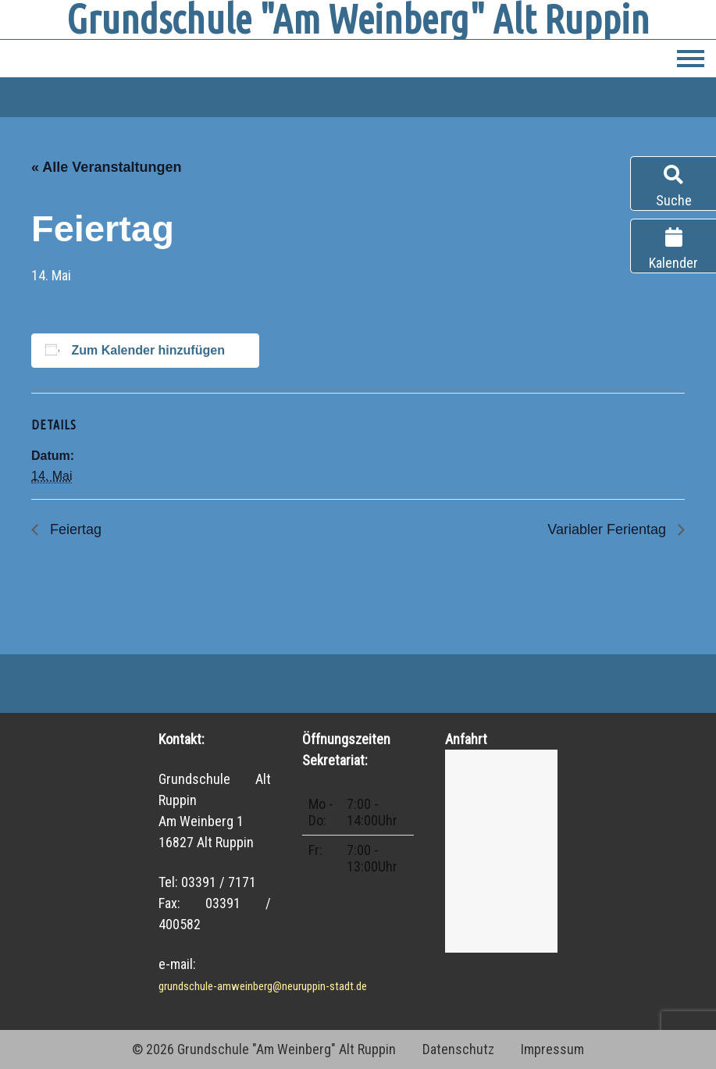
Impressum (552, 1049)
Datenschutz (458, 1049)
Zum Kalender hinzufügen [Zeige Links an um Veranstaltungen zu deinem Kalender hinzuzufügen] (147, 350)
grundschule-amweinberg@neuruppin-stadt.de (263, 986)
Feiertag (74, 529)
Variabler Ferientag (608, 529)
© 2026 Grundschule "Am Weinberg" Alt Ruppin (264, 1049)
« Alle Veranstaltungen (106, 167)
